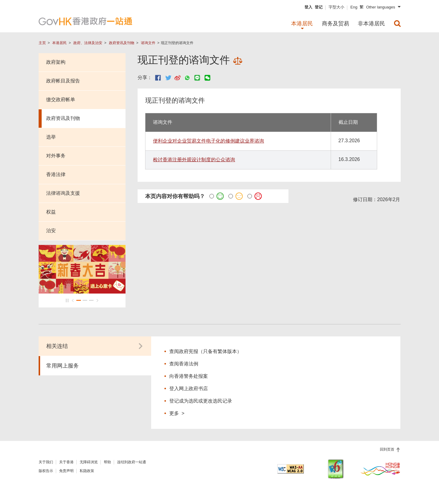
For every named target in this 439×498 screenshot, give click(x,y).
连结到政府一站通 (131, 463)
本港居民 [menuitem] (302, 24)
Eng (353, 7)
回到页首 (387, 450)
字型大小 (336, 7)
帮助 (107, 463)
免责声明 (66, 472)
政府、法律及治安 (87, 43)
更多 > (176, 414)
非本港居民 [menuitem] (371, 24)
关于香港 (66, 463)
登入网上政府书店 (188, 389)
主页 (42, 43)
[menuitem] (397, 23)
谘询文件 (148, 43)
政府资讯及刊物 (121, 43)
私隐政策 (87, 472)
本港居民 (59, 43)
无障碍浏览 (89, 463)
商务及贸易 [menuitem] (335, 24)
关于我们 (46, 463)
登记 (319, 7)
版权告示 (46, 472)
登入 (308, 7)
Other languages (380, 7)
